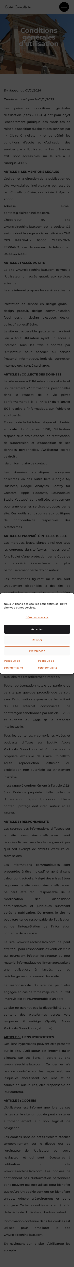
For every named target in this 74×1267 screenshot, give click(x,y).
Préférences (37, 651)
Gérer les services (37, 617)
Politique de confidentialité (13, 664)
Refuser (37, 640)
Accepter (37, 629)
